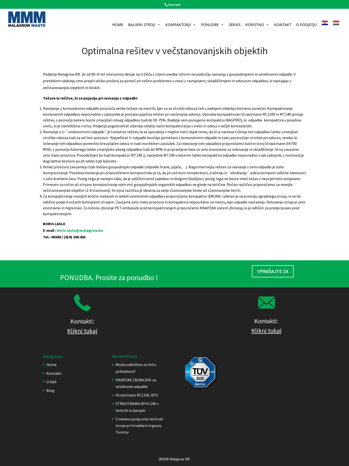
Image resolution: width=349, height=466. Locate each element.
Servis (234, 24)
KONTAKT (282, 24)
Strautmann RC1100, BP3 (137, 395)
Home (117, 24)
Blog (50, 390)
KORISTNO (257, 24)
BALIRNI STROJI (144, 24)
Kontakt (174, 4)
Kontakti (53, 373)
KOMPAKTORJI (180, 24)
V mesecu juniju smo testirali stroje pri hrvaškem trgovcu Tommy (139, 425)
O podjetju (306, 24)
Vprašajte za (272, 271)
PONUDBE (212, 24)
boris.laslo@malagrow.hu (80, 230)
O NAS (51, 381)
